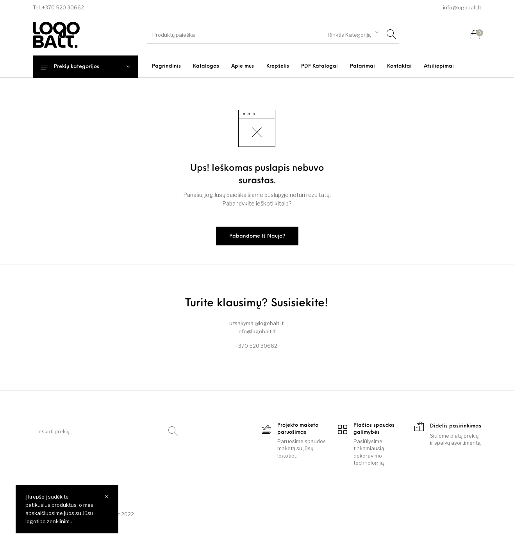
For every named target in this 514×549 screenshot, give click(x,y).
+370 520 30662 (63, 7)
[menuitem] (166, 66)
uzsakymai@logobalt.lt (256, 323)
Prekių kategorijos (82, 66)
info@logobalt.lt (462, 7)
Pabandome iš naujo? (257, 236)
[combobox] (353, 33)
